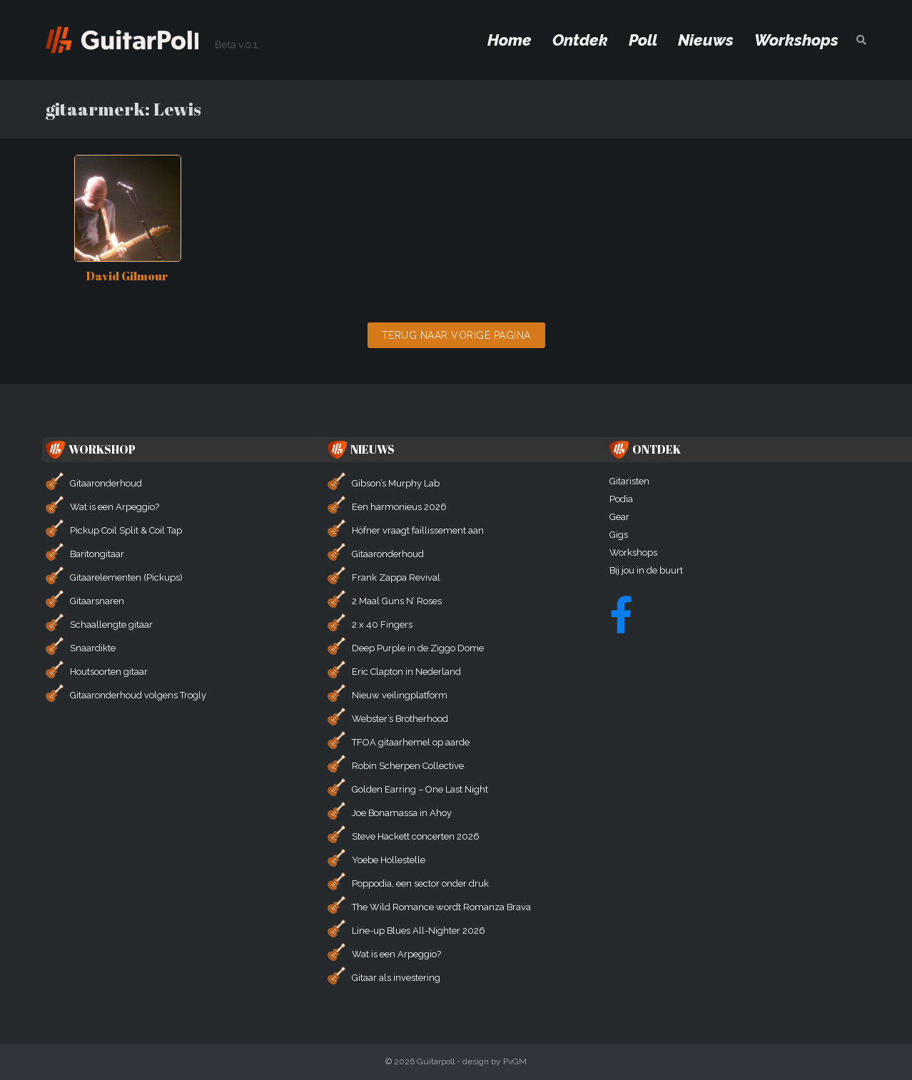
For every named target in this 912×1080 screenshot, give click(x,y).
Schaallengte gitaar (111, 624)
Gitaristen (629, 481)
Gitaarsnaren (97, 601)
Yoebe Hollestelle (388, 860)
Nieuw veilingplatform (399, 695)
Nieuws (706, 40)
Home (509, 40)
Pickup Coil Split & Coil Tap (126, 530)
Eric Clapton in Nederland (406, 671)
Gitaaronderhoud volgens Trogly (138, 695)
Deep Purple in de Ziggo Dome (418, 648)
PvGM (515, 1061)
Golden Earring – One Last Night (420, 789)
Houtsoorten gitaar (109, 671)
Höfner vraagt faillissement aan (418, 530)
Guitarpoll (436, 1061)
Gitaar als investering (396, 977)
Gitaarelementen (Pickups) (126, 577)
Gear (619, 516)
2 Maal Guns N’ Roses (397, 601)
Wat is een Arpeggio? (114, 506)
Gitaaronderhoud (106, 483)
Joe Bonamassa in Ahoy (402, 813)
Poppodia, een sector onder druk (420, 883)
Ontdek (580, 40)
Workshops (796, 40)
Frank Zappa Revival (396, 577)
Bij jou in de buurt (646, 570)
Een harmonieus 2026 (399, 506)
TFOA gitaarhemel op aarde (411, 742)
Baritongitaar (97, 554)
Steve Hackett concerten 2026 (416, 836)
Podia (621, 499)
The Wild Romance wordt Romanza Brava (441, 907)
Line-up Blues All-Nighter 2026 (418, 930)
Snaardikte (93, 648)
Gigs (618, 534)
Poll (643, 40)
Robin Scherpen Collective (408, 765)
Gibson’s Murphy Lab (396, 483)
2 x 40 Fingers (382, 624)
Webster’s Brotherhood (400, 718)
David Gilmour (127, 276)
